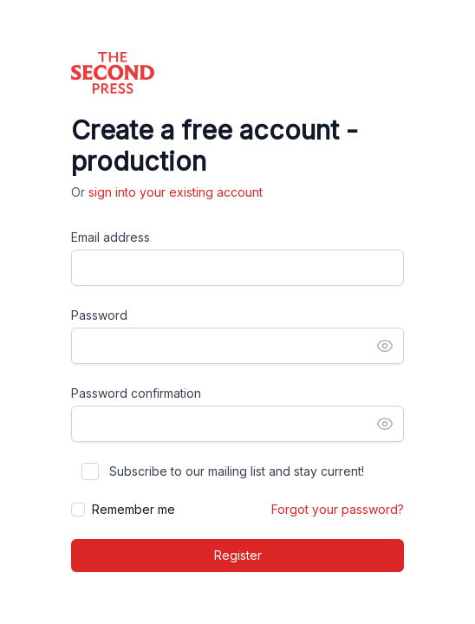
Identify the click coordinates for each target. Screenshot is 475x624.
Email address (110, 237)
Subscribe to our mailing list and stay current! (236, 471)
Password (99, 315)
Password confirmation (136, 393)
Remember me (133, 509)
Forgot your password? (337, 509)
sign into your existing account (175, 192)
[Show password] (385, 345)
